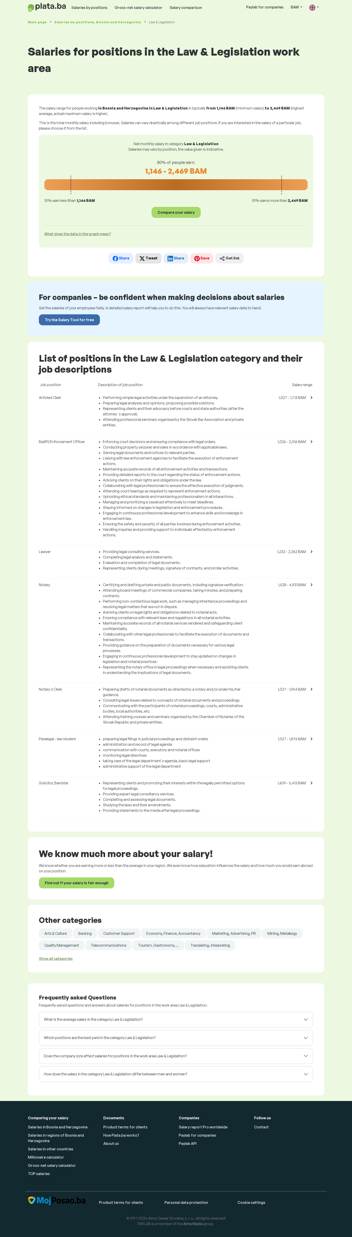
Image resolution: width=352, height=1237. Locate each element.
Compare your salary (176, 212)
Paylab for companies (265, 7)
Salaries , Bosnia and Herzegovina (97, 22)
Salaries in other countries (50, 1149)
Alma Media (193, 1223)
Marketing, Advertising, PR (234, 933)
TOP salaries (39, 1173)
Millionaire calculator (46, 1157)
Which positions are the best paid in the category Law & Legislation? (99, 1037)
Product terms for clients (125, 1127)
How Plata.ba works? (121, 1135)
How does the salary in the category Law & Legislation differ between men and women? (115, 1074)
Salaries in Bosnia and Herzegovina (58, 1127)
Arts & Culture (55, 933)
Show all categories (56, 958)
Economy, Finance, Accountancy (173, 933)
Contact (261, 1127)
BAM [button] (295, 7)
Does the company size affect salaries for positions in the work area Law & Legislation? (115, 1056)
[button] (314, 7)
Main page (37, 22)
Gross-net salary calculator (139, 7)
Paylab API (188, 1143)
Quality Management (61, 945)
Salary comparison (186, 7)
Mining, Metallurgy (282, 933)
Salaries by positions (89, 7)
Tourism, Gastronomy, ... (158, 945)
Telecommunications (108, 945)
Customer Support (119, 933)
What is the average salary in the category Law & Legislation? (93, 1019)
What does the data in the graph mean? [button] (77, 234)
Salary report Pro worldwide (203, 1127)
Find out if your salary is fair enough (76, 883)
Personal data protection (186, 1202)
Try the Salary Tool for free (69, 320)
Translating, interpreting (210, 945)
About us (111, 1143)
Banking (85, 933)
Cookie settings (251, 1202)
